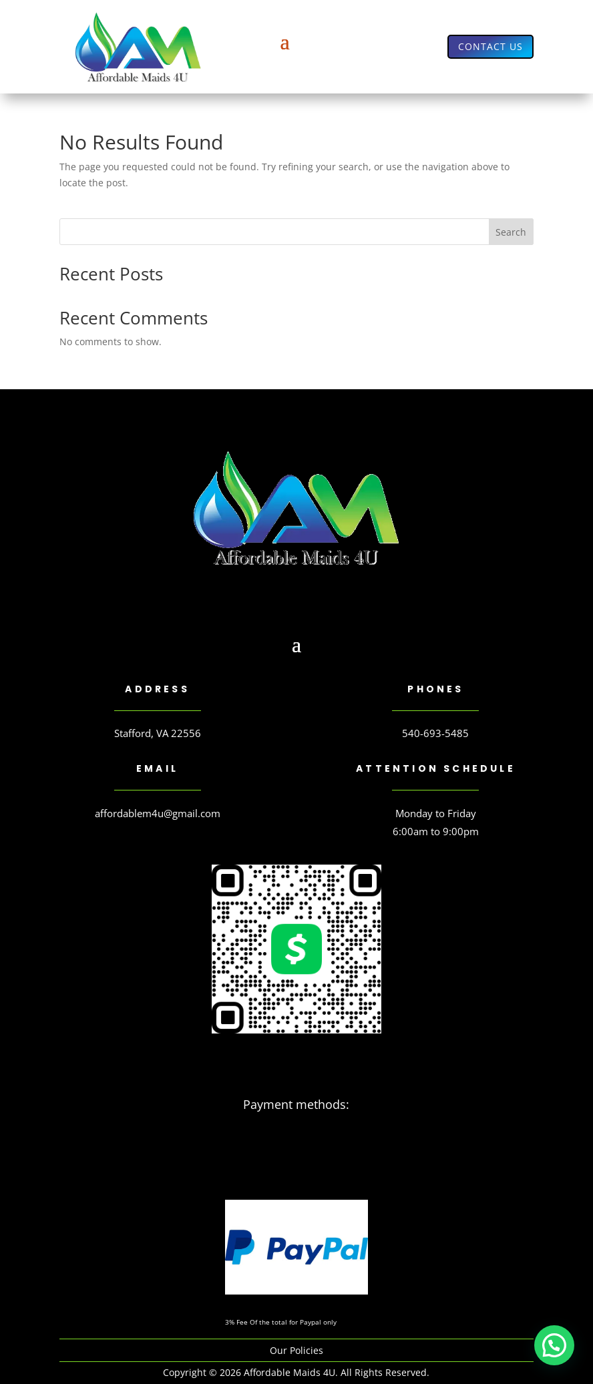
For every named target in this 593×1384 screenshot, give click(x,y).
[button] (554, 1345)
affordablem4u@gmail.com (157, 813)
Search (511, 232)
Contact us (490, 46)
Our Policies (296, 1350)
